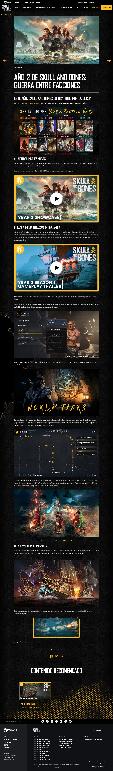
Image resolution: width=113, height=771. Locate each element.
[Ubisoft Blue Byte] (45, 743)
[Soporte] (86, 7)
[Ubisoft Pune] (45, 758)
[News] (15, 745)
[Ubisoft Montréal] (45, 751)
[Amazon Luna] (70, 747)
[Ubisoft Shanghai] (45, 760)
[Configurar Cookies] (15, 759)
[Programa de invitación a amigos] (46, 7)
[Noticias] (18, 7)
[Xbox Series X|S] (70, 743)
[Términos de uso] (15, 757)
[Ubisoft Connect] (15, 739)
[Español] (97, 731)
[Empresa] (15, 742)
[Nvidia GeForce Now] (95, 739)
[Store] (15, 737)
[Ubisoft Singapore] (45, 739)
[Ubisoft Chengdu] (45, 745)
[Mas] (77, 7)
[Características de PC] (66, 7)
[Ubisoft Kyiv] (45, 749)
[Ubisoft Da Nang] (45, 747)
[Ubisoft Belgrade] (45, 741)
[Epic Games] (70, 745)
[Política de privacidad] (15, 755)
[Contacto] (15, 753)
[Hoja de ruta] (28, 7)
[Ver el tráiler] (29, 707)
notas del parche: (68, 541)
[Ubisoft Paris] (45, 754)
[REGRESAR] (6, 14)
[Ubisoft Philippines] (45, 756)
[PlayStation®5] (70, 741)
